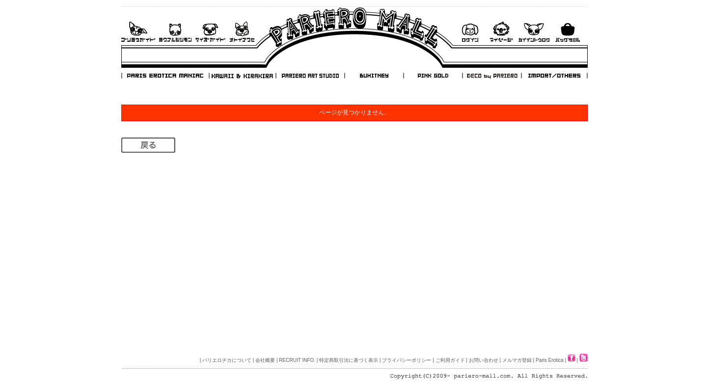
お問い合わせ (242, 32)
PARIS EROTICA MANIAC (165, 76)
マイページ (501, 32)
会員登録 (533, 32)
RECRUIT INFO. (297, 360)
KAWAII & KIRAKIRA (243, 76)
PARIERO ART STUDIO (310, 76)
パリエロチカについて (226, 360)
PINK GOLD (432, 76)
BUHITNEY (373, 76)
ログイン (470, 32)
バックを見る (567, 32)
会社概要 (265, 360)
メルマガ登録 (517, 360)
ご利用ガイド (138, 32)
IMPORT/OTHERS (554, 76)
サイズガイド (211, 32)
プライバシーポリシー (406, 360)
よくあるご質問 (175, 32)
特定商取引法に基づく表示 (348, 360)
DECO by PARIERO (491, 76)
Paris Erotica (550, 360)
